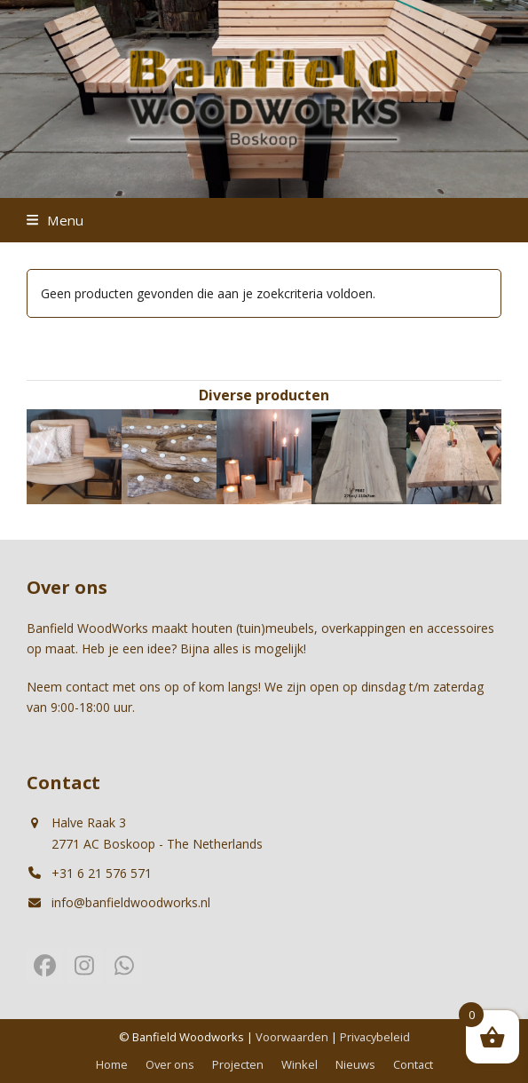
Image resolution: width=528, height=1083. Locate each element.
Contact (413, 1064)
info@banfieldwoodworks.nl (130, 902)
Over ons (170, 1064)
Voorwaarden (292, 1037)
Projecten (238, 1064)
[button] (55, 220)
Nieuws (355, 1064)
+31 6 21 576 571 (101, 873)
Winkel (299, 1064)
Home (112, 1064)
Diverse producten (264, 395)
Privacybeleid (375, 1037)
